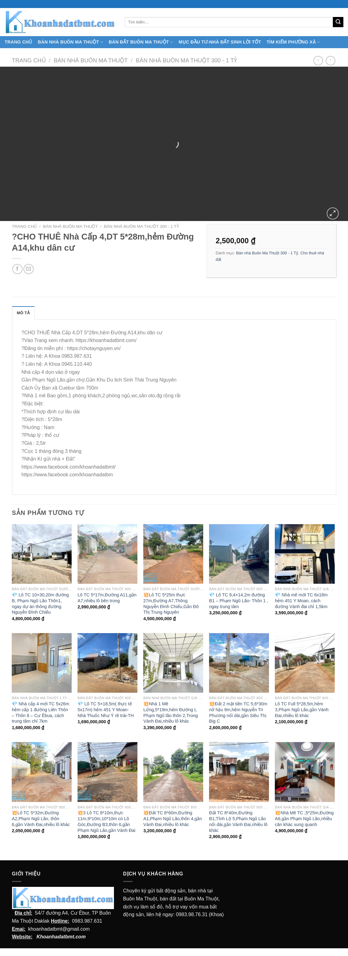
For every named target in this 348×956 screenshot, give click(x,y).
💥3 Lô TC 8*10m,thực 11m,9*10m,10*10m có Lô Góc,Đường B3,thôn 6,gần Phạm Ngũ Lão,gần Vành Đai (106, 821)
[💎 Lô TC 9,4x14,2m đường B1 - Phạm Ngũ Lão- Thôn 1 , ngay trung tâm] (239, 554)
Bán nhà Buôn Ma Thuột (70, 42)
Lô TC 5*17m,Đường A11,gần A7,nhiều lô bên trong (107, 597)
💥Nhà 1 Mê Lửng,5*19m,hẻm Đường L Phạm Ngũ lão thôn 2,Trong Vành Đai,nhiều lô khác (170, 712)
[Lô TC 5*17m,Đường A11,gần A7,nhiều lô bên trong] (107, 554)
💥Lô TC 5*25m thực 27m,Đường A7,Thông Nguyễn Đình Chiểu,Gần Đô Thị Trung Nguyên (171, 603)
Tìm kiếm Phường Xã (293, 42)
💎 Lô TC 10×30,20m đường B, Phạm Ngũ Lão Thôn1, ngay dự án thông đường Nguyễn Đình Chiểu (40, 603)
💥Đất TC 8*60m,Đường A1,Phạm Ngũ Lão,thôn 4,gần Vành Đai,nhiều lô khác (172, 818)
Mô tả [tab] (23, 313)
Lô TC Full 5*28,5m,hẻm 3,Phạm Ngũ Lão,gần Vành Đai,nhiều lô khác (302, 709)
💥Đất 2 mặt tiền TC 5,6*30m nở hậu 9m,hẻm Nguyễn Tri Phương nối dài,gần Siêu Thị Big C (238, 712)
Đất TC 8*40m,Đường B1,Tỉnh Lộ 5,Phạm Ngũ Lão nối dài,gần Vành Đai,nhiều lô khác (238, 821)
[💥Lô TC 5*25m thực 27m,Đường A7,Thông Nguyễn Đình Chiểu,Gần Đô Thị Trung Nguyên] (173, 554)
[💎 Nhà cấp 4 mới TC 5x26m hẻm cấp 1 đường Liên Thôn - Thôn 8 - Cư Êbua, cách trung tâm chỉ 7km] (41, 663)
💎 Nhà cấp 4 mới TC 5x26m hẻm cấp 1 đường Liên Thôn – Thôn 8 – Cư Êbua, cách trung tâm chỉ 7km (40, 712)
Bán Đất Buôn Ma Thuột (141, 42)
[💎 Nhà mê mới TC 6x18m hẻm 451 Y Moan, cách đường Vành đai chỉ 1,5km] (304, 554)
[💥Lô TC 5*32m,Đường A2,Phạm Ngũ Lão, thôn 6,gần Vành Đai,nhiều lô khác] (41, 772)
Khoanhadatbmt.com (61, 936)
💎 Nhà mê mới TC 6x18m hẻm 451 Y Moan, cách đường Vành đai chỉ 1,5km (301, 600)
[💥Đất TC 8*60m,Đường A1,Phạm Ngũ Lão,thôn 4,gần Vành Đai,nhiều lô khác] (173, 772)
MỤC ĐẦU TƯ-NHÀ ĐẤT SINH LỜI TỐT (219, 42)
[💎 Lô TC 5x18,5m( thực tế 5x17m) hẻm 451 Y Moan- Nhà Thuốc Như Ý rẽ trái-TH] (107, 663)
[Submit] (338, 22)
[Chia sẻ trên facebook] (17, 269)
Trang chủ (29, 60)
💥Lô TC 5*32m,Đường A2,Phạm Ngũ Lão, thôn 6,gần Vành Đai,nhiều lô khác (41, 818)
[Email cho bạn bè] (28, 269)
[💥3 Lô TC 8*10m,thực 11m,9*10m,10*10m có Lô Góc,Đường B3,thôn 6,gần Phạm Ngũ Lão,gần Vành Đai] (107, 772)
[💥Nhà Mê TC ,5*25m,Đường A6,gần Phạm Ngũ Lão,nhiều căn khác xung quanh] (304, 772)
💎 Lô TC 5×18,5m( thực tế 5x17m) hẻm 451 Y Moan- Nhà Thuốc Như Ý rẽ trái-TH (106, 709)
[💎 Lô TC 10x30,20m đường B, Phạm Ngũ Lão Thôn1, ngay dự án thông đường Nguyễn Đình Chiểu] (41, 554)
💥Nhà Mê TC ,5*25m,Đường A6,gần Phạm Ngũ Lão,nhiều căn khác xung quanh (304, 818)
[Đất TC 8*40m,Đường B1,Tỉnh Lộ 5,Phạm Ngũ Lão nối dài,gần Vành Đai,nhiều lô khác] (239, 772)
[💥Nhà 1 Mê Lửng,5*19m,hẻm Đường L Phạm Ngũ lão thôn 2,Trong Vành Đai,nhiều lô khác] (173, 663)
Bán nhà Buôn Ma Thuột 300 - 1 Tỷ (186, 60)
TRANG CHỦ (18, 42)
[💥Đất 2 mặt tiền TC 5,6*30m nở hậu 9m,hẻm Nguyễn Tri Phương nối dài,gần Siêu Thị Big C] (239, 663)
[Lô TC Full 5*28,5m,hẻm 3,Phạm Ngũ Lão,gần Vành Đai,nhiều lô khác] (304, 663)
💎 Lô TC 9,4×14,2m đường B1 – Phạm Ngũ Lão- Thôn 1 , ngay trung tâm (238, 600)
